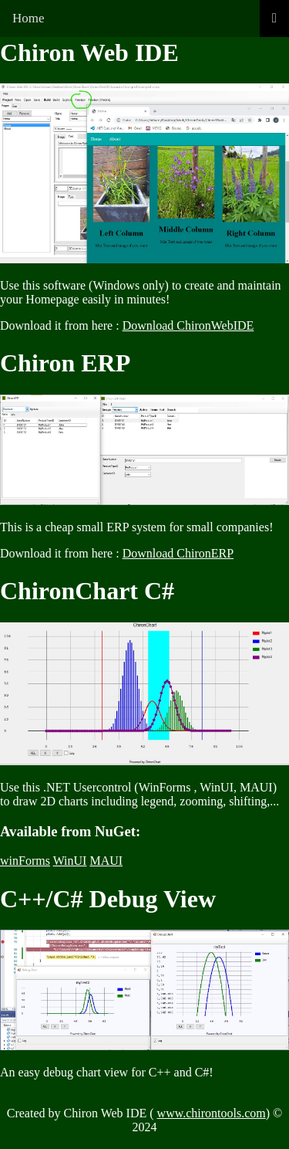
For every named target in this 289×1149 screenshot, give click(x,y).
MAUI (106, 860)
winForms (25, 860)
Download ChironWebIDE (188, 325)
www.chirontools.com (211, 1113)
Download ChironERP (178, 553)
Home (28, 18)
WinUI (70, 860)
